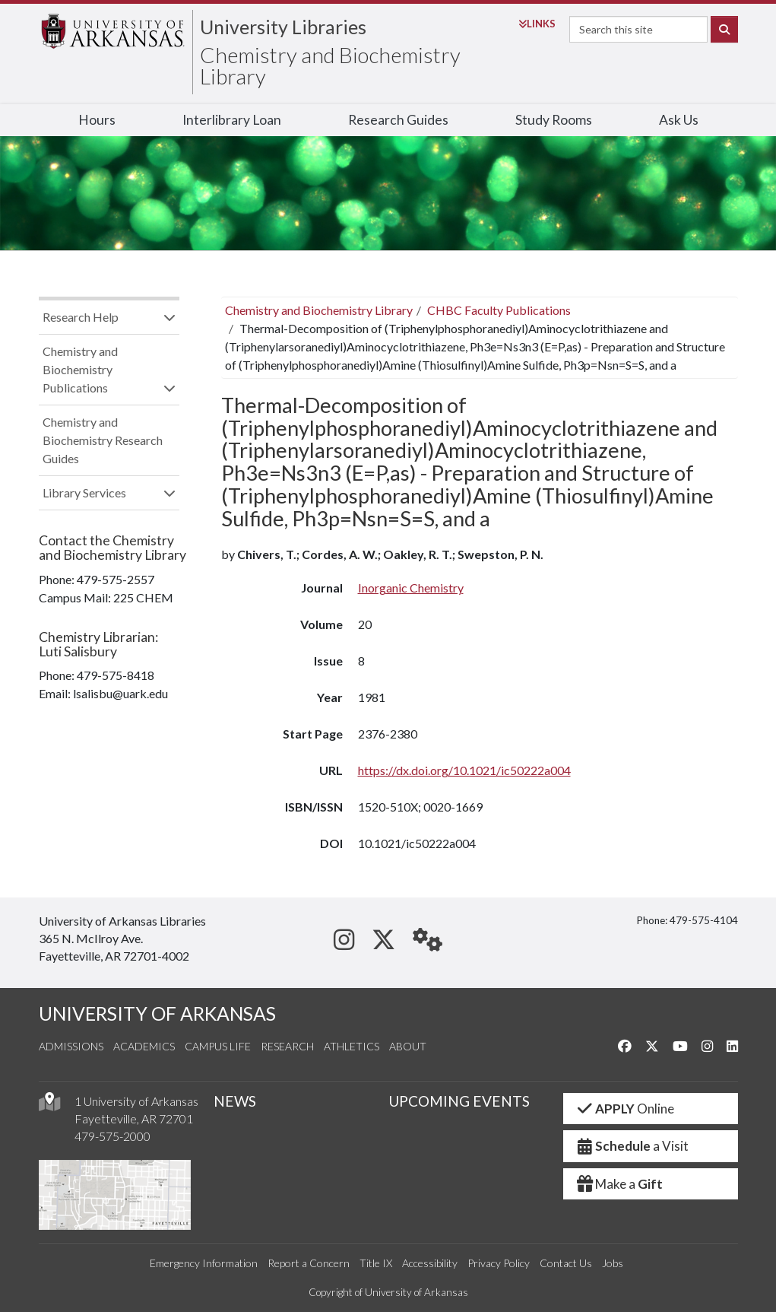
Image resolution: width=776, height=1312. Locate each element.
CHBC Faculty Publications (499, 310)
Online (625, 1109)
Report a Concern (309, 1262)
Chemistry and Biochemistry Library (330, 65)
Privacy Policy (498, 1262)
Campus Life (218, 1046)
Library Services (84, 492)
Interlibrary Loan (231, 120)
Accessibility (430, 1262)
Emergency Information (204, 1262)
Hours (97, 120)
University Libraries (283, 26)
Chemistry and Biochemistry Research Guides (103, 440)
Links (537, 23)
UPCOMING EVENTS (459, 1101)
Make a (619, 1184)
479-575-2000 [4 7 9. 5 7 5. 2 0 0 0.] (112, 1136)
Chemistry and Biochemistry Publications (80, 369)
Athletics (351, 1046)
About (407, 1046)
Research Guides (398, 120)
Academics (144, 1046)
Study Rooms (553, 120)
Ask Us (678, 120)
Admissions (71, 1046)
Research (287, 1046)
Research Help (81, 317)
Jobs (612, 1262)
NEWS (235, 1101)
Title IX (375, 1262)
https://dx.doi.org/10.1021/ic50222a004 (464, 770)
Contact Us (566, 1262)
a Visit (632, 1146)
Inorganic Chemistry (411, 587)
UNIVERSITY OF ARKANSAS (157, 1013)
